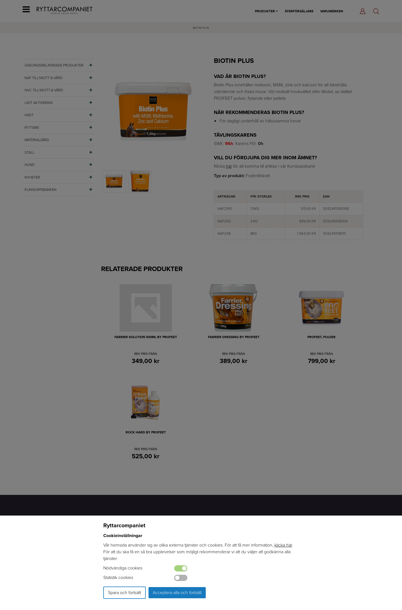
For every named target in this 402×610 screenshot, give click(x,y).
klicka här (283, 545)
